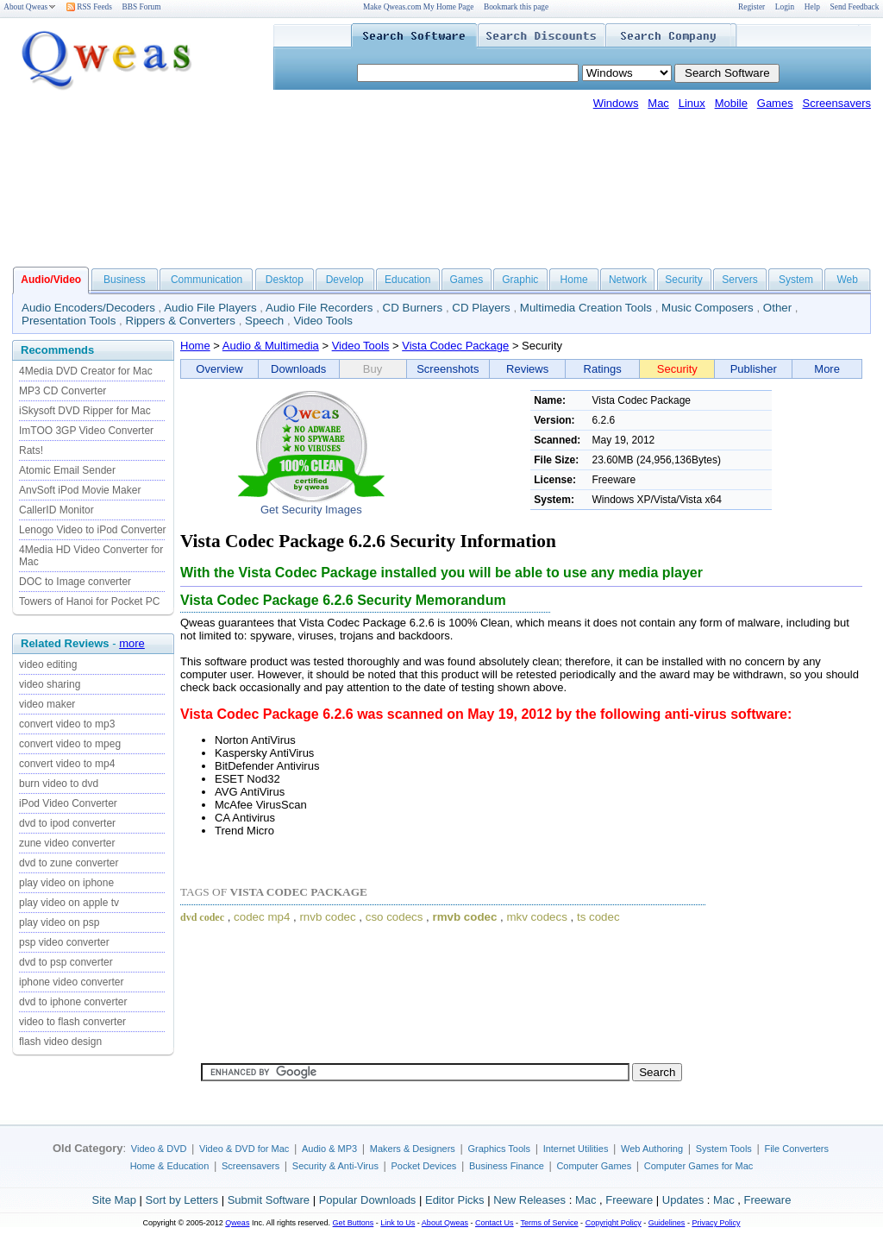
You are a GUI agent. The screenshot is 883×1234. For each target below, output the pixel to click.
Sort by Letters (181, 1199)
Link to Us (397, 1222)
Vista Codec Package (455, 345)
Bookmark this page (516, 7)
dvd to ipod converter (67, 823)
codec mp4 (262, 916)
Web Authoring (652, 1148)
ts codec (598, 916)
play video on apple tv (69, 903)
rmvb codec (465, 916)
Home (574, 280)
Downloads (298, 368)
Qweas (237, 1222)
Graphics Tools (498, 1148)
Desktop (285, 280)
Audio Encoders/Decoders (88, 307)
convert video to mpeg (70, 744)
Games (775, 103)
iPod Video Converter (68, 803)
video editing (48, 664)
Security (683, 280)
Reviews (527, 368)
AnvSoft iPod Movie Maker (80, 490)
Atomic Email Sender (67, 470)
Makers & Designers (412, 1148)
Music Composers (707, 307)
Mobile (731, 103)
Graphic (520, 280)
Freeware (629, 1199)
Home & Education (170, 1166)
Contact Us (494, 1222)
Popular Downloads (367, 1199)
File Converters (796, 1148)
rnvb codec (327, 916)
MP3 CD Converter (62, 391)
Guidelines (667, 1222)
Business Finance (506, 1166)
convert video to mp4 (67, 764)
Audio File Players (210, 307)
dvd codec (202, 917)
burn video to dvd (58, 784)
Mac (658, 103)
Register (751, 7)
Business (124, 280)
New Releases (529, 1199)
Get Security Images (311, 509)
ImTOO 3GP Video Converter (86, 431)
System (796, 280)
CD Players (481, 307)
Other (777, 307)
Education (407, 280)
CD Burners (413, 307)
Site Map (114, 1199)
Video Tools (322, 320)
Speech (264, 320)
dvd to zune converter (68, 863)
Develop (345, 280)
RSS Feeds (89, 7)
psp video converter (64, 942)
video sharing (49, 684)
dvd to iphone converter (73, 1002)
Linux (692, 103)
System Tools (724, 1148)
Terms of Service (549, 1222)
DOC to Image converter (75, 582)
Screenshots (447, 368)
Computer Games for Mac (699, 1166)
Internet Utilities (576, 1148)
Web (846, 280)
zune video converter (67, 843)
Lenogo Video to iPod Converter (92, 530)
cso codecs (394, 916)
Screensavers (837, 103)
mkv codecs (536, 916)
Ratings (603, 368)
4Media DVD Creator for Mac (86, 371)
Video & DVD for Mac (244, 1148)
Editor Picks (455, 1199)
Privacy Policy (716, 1222)
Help (812, 7)
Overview (219, 368)
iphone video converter (71, 982)
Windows (616, 103)
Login (784, 7)
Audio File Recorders (319, 307)
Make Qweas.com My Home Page (418, 7)
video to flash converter (72, 1022)
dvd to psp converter (66, 962)
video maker (47, 704)
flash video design (60, 1042)
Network (628, 280)
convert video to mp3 (67, 724)
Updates (683, 1199)
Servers (739, 280)
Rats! (31, 450)
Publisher (753, 368)
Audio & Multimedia (270, 345)
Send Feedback (855, 7)
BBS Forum (141, 7)
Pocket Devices (424, 1166)
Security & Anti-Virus (335, 1166)
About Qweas (29, 7)
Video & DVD (159, 1148)
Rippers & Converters (180, 320)
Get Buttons (353, 1222)
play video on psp (59, 922)
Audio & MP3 (329, 1148)
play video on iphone (66, 883)
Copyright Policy (614, 1222)
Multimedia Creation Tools (586, 307)
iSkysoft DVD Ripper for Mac (85, 411)
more (132, 643)
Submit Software (269, 1199)
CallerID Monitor (56, 510)
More (827, 368)
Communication (206, 280)
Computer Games (593, 1166)
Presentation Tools (69, 320)
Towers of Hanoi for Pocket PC (89, 601)
